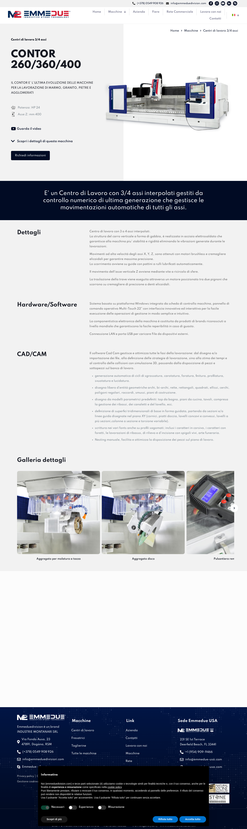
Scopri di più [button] (54, 819)
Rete (129, 761)
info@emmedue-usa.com (203, 759)
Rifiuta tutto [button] (165, 819)
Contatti (132, 738)
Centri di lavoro (82, 730)
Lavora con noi (136, 745)
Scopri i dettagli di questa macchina (42, 141)
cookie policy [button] (114, 787)
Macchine (191, 30)
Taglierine (78, 745)
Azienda (132, 730)
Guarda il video (26, 128)
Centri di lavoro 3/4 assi (220, 30)
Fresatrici (78, 738)
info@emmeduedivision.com (43, 759)
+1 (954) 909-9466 (199, 752)
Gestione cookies (27, 781)
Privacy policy (25, 776)
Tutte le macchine (83, 753)
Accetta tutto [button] (192, 819)
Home (174, 30)
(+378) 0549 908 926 (38, 751)
